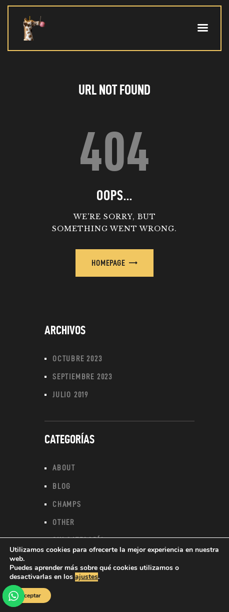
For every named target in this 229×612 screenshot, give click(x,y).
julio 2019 (70, 394)
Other (63, 522)
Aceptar (30, 595)
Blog (61, 486)
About (64, 467)
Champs (67, 504)
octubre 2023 (77, 358)
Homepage (108, 263)
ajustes (86, 576)
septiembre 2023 (82, 376)
